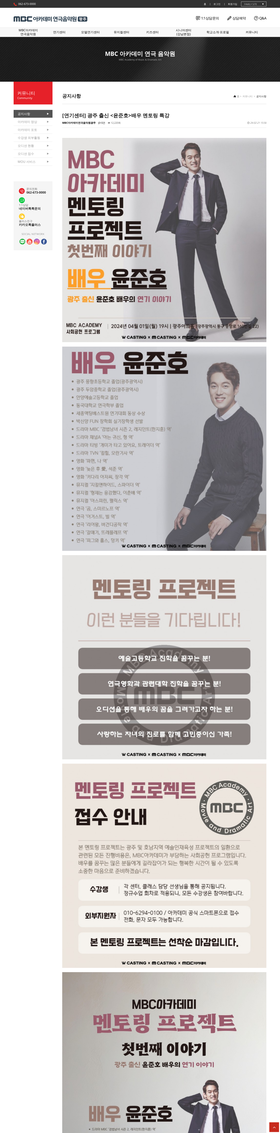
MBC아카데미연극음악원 (28, 32)
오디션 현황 (26, 146)
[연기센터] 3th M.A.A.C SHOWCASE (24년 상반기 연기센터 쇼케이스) (128, 1064)
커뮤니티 (252, 32)
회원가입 (232, 4)
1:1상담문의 (210, 18)
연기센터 (59, 32)
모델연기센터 (90, 32)
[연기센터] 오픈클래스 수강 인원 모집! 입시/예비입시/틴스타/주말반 (128, 1073)
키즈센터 (152, 32)
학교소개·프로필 (217, 32)
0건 (101, 122)
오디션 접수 (26, 154)
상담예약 (239, 18)
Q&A (262, 18)
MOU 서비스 (27, 161)
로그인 (217, 4)
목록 (260, 1052)
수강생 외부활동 (29, 138)
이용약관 (51, 1120)
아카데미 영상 (27, 122)
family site (250, 4)
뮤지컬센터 (121, 32)
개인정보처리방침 (71, 1120)
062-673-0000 (27, 4)
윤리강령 (35, 1120)
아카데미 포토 (27, 130)
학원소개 (19, 1120)
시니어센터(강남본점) (183, 32)
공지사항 (24, 114)
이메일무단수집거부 (99, 1120)
